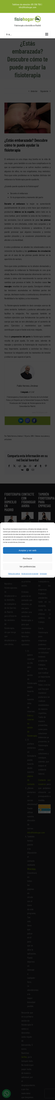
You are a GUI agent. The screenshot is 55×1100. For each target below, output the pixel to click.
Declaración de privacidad (29, 573)
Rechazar (27, 558)
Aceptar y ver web (27, 550)
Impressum (43, 573)
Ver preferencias (27, 566)
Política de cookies (14, 573)
